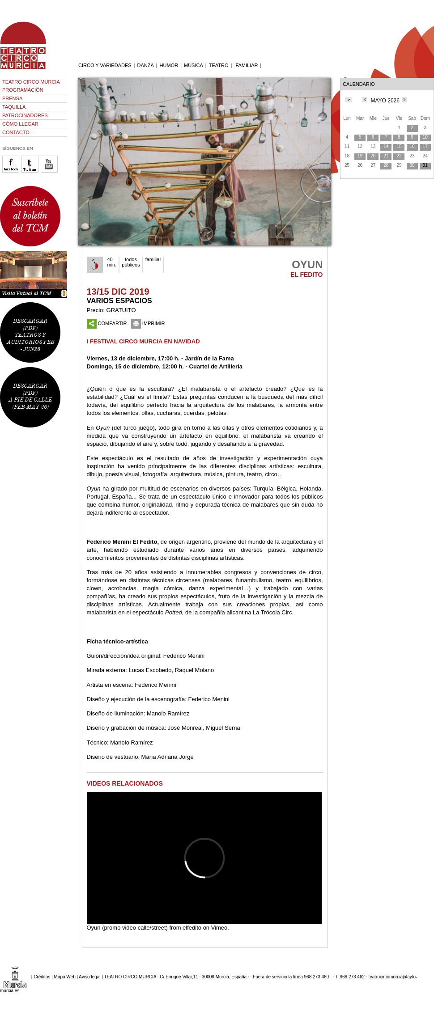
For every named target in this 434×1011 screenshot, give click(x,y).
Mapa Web (65, 976)
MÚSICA (193, 65)
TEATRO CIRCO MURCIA (31, 82)
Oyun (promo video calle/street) (127, 927)
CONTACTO (16, 132)
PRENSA (12, 98)
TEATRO (219, 65)
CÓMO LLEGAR (20, 124)
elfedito (192, 927)
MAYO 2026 (384, 100)
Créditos (42, 976)
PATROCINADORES (25, 115)
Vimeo (219, 927)
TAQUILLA (14, 107)
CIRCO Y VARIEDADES (105, 65)
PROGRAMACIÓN (22, 90)
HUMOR (169, 65)
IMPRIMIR (148, 323)
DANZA (145, 65)
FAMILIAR (246, 65)
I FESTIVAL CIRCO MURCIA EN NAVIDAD (143, 341)
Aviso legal (89, 976)
